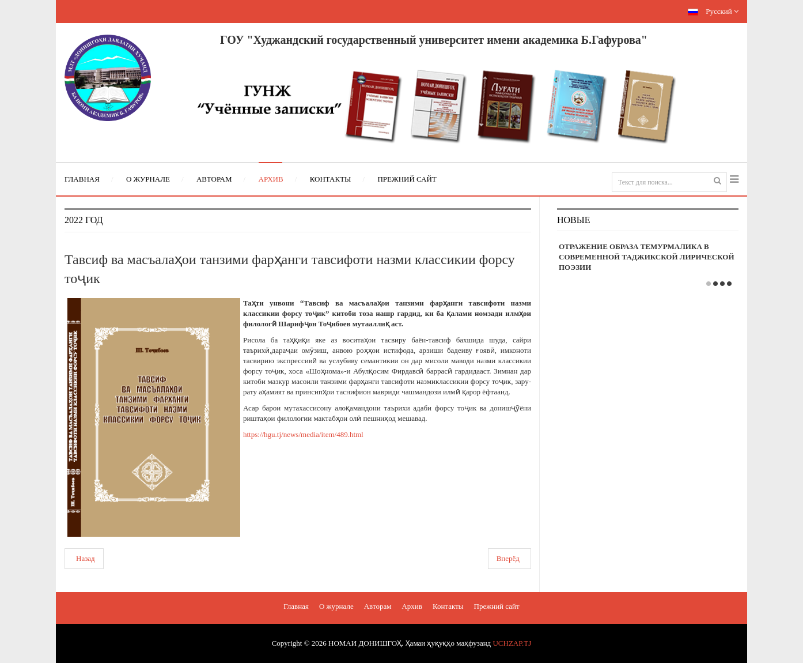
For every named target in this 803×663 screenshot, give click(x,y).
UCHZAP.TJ (512, 643)
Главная (296, 606)
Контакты (448, 606)
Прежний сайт (497, 606)
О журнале (336, 606)
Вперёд (508, 558)
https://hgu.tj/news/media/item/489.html (303, 434)
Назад (85, 558)
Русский (713, 11)
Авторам (378, 606)
